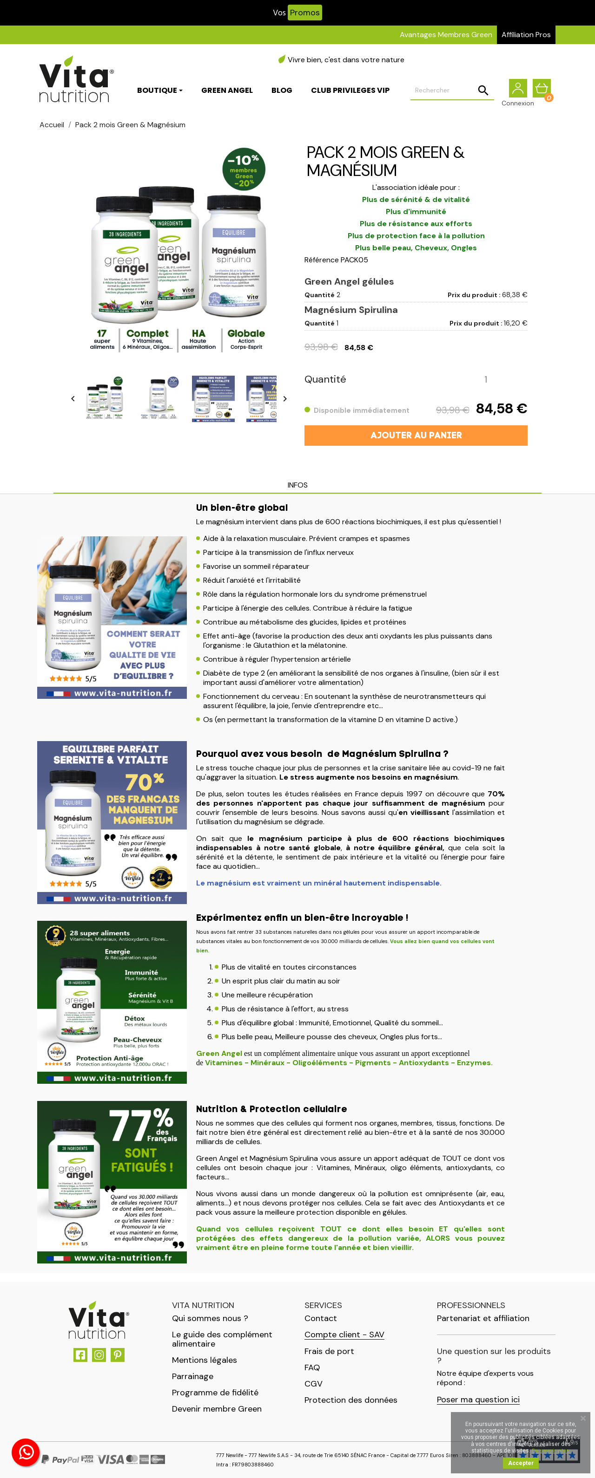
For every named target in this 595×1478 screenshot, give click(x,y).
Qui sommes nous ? (210, 1318)
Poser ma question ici (478, 1400)
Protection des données (350, 1400)
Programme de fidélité (215, 1392)
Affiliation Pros (526, 34)
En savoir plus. (551, 1450)
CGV (313, 1383)
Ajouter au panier (416, 436)
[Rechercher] (452, 91)
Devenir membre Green (217, 1408)
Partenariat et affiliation (483, 1318)
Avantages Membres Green (446, 34)
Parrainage (192, 1376)
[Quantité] (486, 380)
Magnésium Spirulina (351, 310)
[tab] (297, 486)
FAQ (312, 1367)
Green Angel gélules (349, 281)
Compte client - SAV (344, 1335)
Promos (305, 12)
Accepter (521, 1463)
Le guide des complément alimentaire (222, 1339)
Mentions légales (204, 1360)
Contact (320, 1318)
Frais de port (329, 1351)
